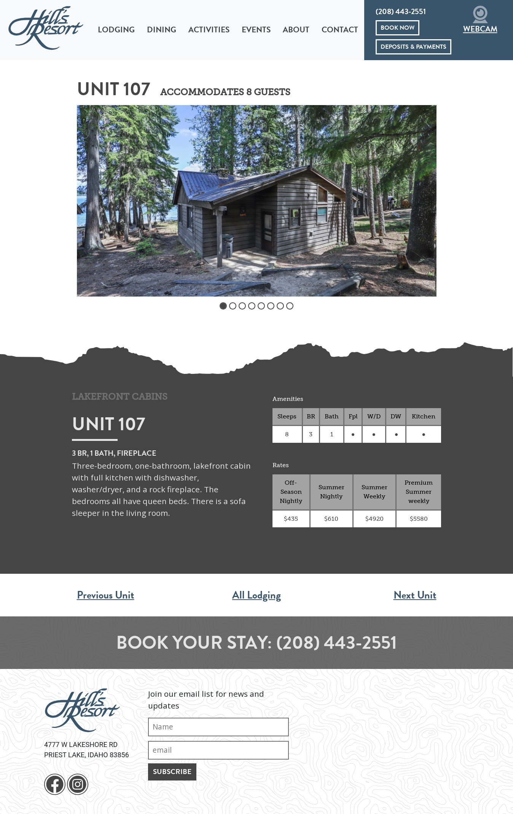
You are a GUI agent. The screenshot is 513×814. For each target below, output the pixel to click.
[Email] (218, 750)
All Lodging (256, 595)
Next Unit (415, 595)
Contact (340, 30)
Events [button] (256, 30)
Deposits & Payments (413, 46)
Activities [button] (208, 30)
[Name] (218, 727)
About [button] (296, 30)
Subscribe (172, 771)
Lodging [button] (116, 30)
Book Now (397, 27)
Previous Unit (105, 595)
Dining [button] (161, 30)
